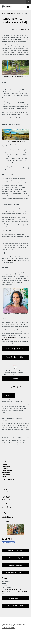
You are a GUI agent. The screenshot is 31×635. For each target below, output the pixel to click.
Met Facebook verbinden (8, 542)
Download (15, 378)
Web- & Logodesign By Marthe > (15, 605)
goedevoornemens (22, 388)
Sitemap (21, 625)
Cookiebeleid (14, 625)
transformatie (25, 387)
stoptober (4, 388)
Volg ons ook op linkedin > (15, 565)
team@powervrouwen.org (13, 589)
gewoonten (9, 388)
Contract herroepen (8, 627)
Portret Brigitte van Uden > (15, 357)
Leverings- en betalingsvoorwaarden (18, 624)
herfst (20, 387)
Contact (4, 476)
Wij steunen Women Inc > (15, 598)
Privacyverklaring (6, 625)
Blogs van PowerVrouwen (11, 13)
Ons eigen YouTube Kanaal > (15, 550)
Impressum (5, 624)
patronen (15, 388)
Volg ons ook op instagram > (15, 557)
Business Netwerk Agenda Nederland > (15, 572)
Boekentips (5, 504)
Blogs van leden (6, 502)
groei (12, 387)
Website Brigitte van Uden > (15, 348)
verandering (8, 387)
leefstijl (16, 387)
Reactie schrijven (8, 395)
